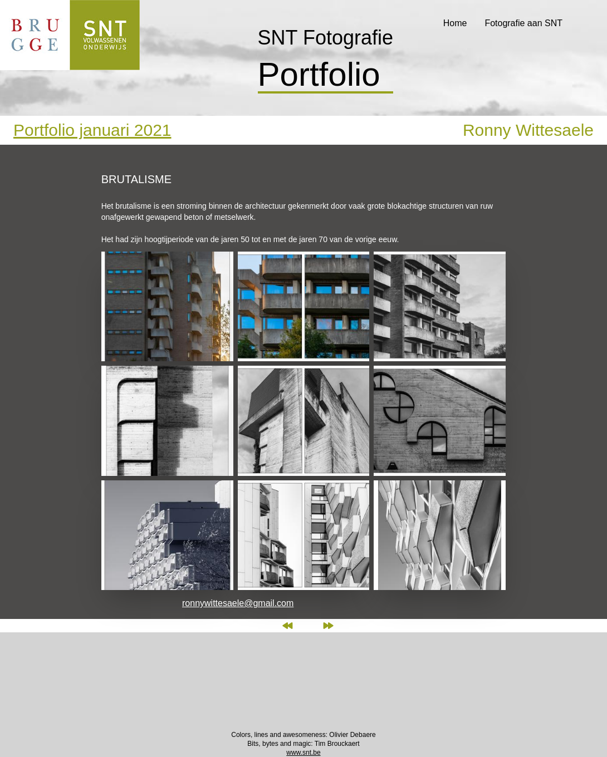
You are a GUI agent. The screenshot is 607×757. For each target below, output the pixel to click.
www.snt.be (303, 752)
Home (455, 23)
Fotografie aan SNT (523, 23)
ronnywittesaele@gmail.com (237, 603)
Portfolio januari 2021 (92, 130)
